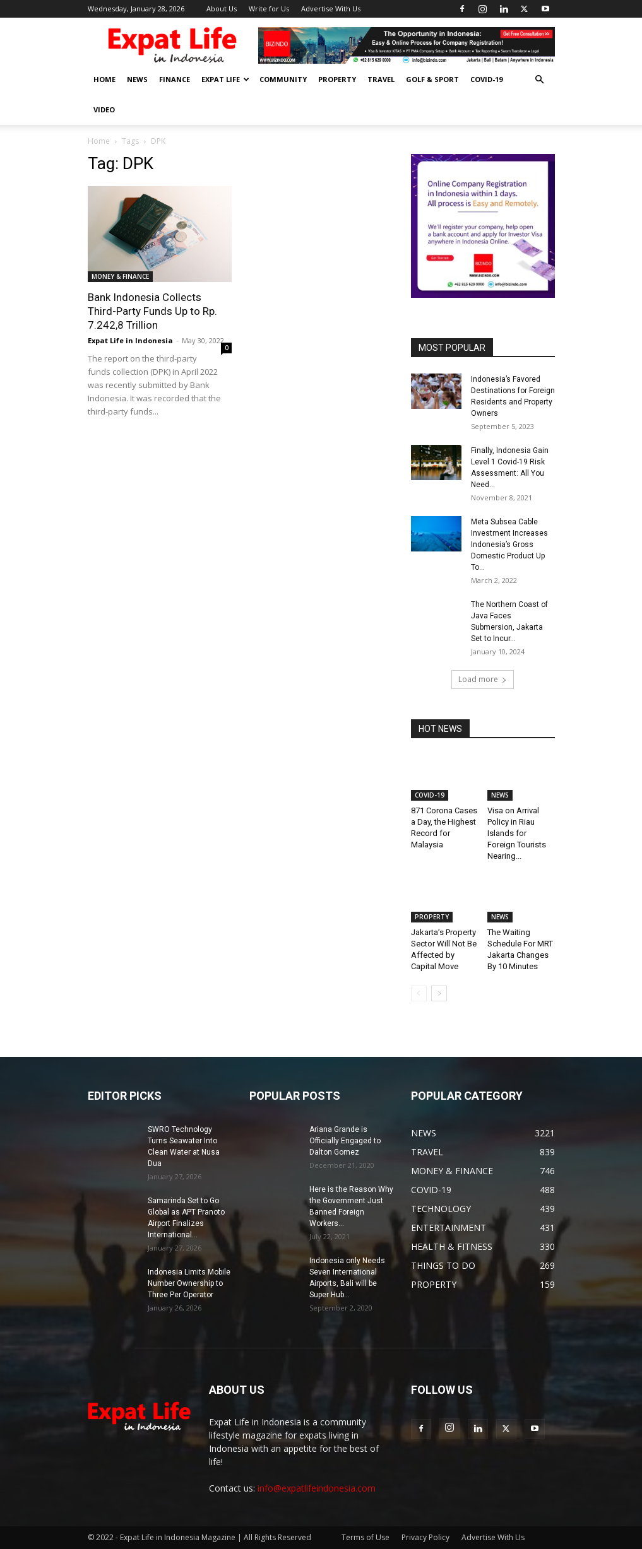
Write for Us (269, 8)
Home (99, 141)
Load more (482, 679)
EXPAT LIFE (225, 79)
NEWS (137, 79)
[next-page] (439, 993)
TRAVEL (381, 79)
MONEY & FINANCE (120, 276)
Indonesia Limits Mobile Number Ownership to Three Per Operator (189, 1283)
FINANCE (174, 79)
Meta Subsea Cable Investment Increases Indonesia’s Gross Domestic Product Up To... (509, 544)
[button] (540, 80)
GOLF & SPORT (432, 79)
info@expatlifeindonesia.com (317, 1488)
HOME (104, 79)
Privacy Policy (425, 1537)
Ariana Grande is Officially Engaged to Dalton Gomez (345, 1141)
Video (104, 109)
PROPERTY (337, 79)
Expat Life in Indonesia (130, 340)
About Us (221, 8)
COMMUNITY (283, 79)
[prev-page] (419, 993)
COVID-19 (486, 79)
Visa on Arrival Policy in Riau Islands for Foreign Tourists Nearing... (516, 833)
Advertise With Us (330, 8)
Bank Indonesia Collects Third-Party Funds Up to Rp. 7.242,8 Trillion (152, 311)
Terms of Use (365, 1537)
